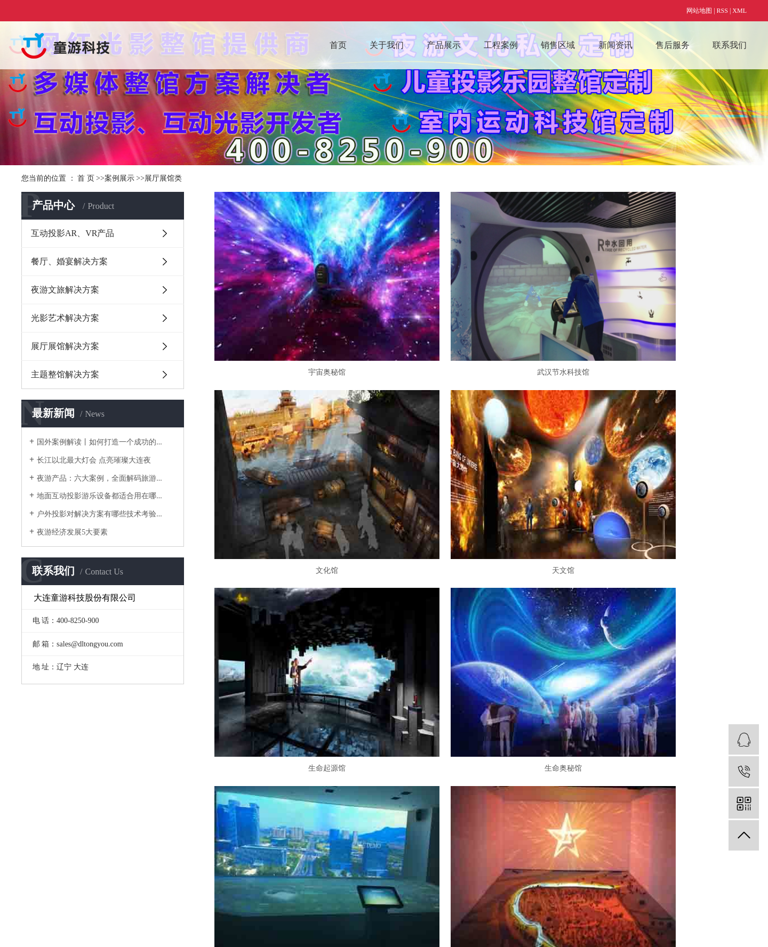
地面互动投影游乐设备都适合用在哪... (99, 496)
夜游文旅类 (250, 850)
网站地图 (699, 10)
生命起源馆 (480, 488)
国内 (344, 791)
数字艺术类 (250, 791)
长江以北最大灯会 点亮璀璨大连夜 (94, 460)
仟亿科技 (280, 923)
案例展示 (119, 178)
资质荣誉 (36, 835)
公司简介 (36, 850)
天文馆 (299, 488)
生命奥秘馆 (661, 488)
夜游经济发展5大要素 (72, 532)
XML (739, 10)
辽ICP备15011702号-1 (186, 923)
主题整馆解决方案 (65, 374)
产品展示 (444, 45)
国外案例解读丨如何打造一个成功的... (99, 442)
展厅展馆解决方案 (65, 346)
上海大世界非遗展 (480, 645)
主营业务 (36, 791)
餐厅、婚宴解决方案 (69, 261)
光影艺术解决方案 (65, 317)
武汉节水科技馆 (480, 331)
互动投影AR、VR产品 (72, 233)
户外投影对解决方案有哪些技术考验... (99, 514)
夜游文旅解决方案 (65, 289)
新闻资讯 (615, 45)
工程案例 (501, 45)
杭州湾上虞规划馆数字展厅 (661, 645)
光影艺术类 (250, 835)
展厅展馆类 (163, 178)
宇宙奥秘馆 (299, 331)
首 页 (85, 178)
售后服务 (672, 45)
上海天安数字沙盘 (299, 645)
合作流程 (36, 806)
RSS (722, 10)
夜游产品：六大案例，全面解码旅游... (99, 478)
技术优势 (36, 820)
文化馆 (661, 331)
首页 (338, 45)
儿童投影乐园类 (257, 806)
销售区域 (558, 45)
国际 (344, 806)
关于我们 (387, 45)
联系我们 (730, 45)
